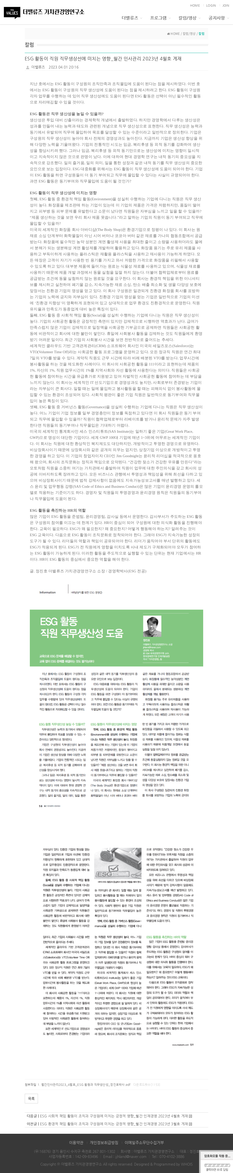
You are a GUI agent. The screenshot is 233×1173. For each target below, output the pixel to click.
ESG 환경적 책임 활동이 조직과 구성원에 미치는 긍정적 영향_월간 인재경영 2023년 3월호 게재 (114, 1124)
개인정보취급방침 (104, 1142)
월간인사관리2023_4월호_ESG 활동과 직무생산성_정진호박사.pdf (86, 1084)
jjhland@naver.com (131, 1156)
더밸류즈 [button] (132, 17)
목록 (31, 1099)
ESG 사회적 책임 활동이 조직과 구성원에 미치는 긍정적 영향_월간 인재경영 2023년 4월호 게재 (114, 1116)
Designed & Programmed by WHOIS (163, 1164)
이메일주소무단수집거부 (144, 1142)
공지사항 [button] (219, 17)
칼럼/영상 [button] (189, 17)
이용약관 (76, 1142)
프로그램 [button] (160, 17)
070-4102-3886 (171, 1156)
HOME (195, 5)
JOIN (226, 5)
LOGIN (211, 5)
